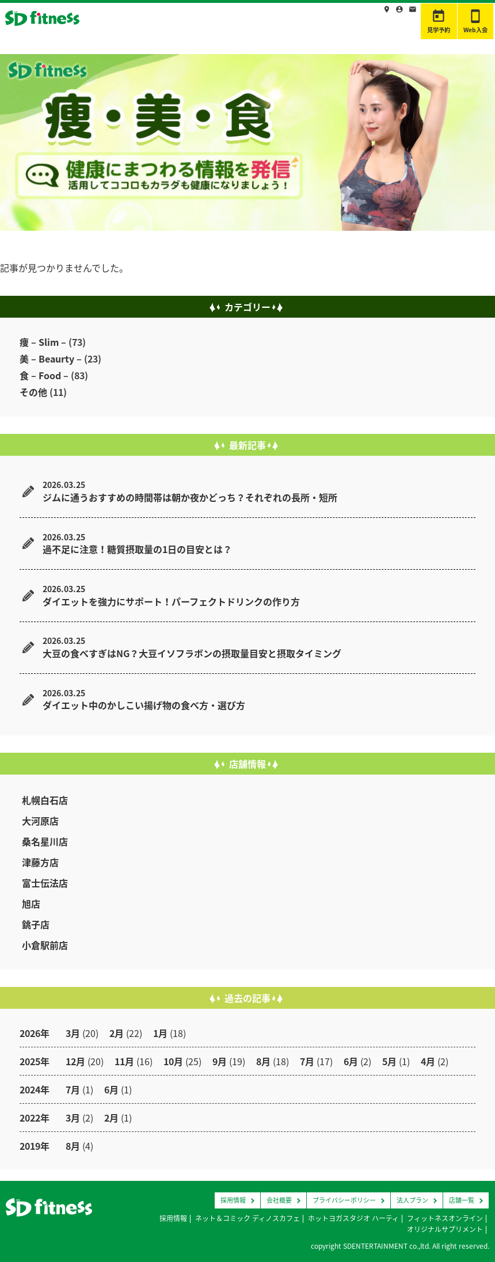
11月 (124, 1061)
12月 (75, 1061)
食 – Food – (44, 375)
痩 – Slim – (43, 342)
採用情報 (349, 19)
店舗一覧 (461, 1200)
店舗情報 (305, 19)
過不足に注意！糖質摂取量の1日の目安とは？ (137, 549)
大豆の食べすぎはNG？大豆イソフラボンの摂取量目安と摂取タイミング (192, 653)
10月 (173, 1061)
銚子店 (36, 924)
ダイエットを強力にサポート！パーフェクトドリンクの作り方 (171, 601)
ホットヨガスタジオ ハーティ (353, 1218)
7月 (307, 1061)
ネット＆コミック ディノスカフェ (247, 1218)
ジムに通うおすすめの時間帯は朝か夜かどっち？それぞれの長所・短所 (190, 497)
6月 (351, 1061)
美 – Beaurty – (51, 358)
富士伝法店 (45, 883)
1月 (160, 1033)
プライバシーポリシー (344, 1200)
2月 (116, 1033)
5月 (389, 1061)
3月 (73, 1033)
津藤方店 (40, 862)
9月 (219, 1061)
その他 (33, 392)
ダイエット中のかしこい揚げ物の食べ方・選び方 (144, 705)
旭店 (31, 903)
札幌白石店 (45, 800)
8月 (263, 1061)
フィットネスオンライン (445, 1218)
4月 (428, 1061)
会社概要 (279, 1200)
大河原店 (40, 821)
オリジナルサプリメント (445, 1229)
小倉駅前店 (45, 945)
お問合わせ (396, 19)
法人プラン (412, 1200)
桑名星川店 (45, 841)
